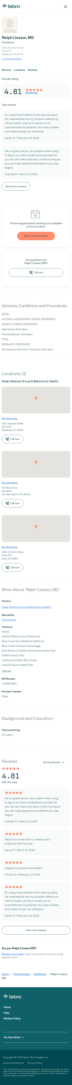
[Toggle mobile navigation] (65, 6)
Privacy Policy (34, 1063)
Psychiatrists (22, 974)
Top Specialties (14, 1037)
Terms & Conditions (13, 1063)
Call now (36, 272)
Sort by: (52, 762)
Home (5, 974)
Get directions (10, 418)
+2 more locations (11, 58)
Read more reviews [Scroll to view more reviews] (15, 186)
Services (6, 70)
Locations (19, 70)
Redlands (40, 974)
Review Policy (12, 1018)
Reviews (32, 70)
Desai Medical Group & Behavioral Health (26, 607)
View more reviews (36, 930)
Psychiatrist (9, 619)
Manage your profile (13, 954)
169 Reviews (31, 92)
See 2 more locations (36, 235)
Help (6, 1012)
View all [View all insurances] (6, 670)
